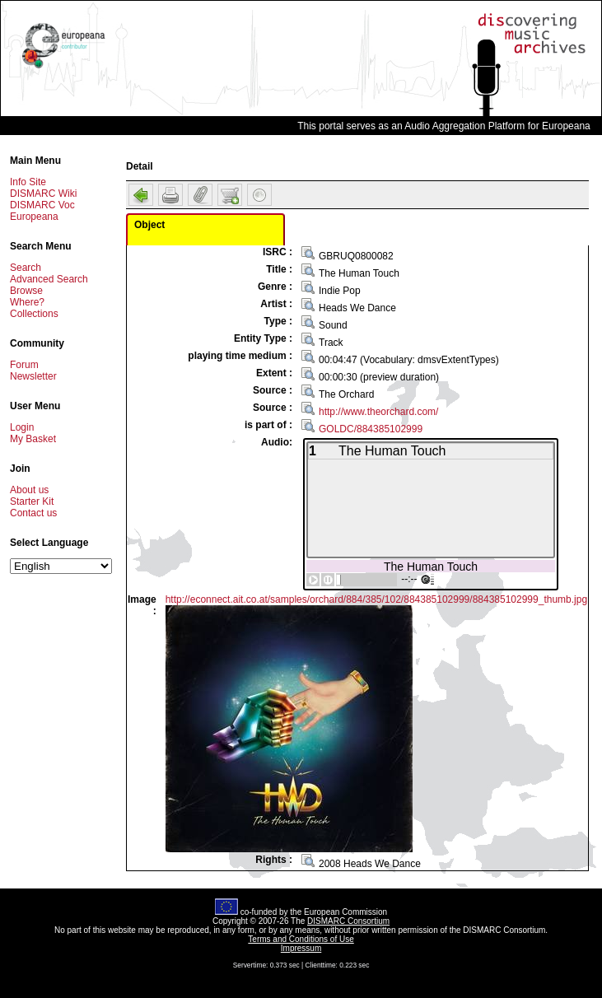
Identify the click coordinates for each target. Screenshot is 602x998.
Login (22, 427)
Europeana (34, 216)
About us (29, 490)
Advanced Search (49, 279)
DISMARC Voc (42, 205)
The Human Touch (431, 566)
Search (25, 267)
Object (149, 225)
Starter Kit (32, 501)
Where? (27, 302)
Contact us (33, 513)
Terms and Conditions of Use (300, 939)
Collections (34, 313)
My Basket (33, 439)
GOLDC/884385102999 (370, 429)
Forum (24, 365)
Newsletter (33, 376)
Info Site (28, 182)
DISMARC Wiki (43, 193)
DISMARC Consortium (348, 921)
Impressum (301, 948)
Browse (26, 290)
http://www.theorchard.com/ (378, 411)
